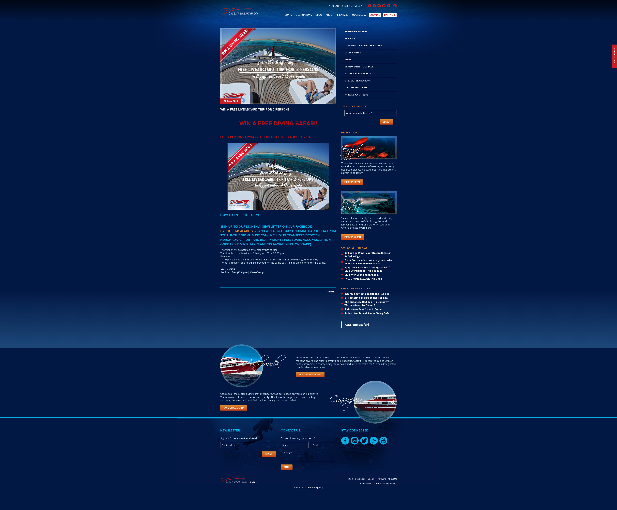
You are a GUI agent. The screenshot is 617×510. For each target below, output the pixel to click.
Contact (358, 5)
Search (386, 121)
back (332, 291)
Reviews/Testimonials (358, 66)
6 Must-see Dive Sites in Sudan (363, 309)
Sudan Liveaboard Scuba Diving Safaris (368, 313)
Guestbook (360, 479)
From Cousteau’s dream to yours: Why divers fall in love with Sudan (368, 261)
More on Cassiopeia (234, 407)
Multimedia (359, 15)
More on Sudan (352, 237)
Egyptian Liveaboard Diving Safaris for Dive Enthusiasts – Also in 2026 (368, 269)
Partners (390, 15)
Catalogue (347, 5)
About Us (392, 479)
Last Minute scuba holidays (363, 45)
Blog (319, 15)
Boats (288, 15)
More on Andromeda (310, 374)
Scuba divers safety (358, 73)
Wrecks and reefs (356, 94)
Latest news (352, 52)
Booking (375, 15)
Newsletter (334, 5)
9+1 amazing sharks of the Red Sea (366, 297)
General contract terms (370, 483)
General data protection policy (308, 487)
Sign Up (269, 454)
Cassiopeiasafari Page (239, 231)
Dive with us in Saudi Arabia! (361, 274)
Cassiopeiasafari (357, 325)
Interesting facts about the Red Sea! (367, 293)
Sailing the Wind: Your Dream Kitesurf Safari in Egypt (367, 254)
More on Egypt (352, 182)
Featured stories (355, 31)
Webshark (390, 483)
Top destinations (355, 87)
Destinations (304, 15)
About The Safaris (337, 15)
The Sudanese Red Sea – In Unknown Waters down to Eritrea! (366, 303)
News (348, 59)
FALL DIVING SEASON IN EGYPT (363, 278)
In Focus (350, 38)
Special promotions (357, 80)
